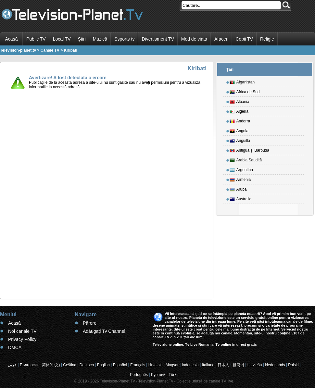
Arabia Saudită (246, 159)
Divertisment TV (158, 39)
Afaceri (221, 39)
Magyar (172, 365)
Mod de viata (194, 39)
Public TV (36, 39)
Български (29, 365)
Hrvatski (155, 365)
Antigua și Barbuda (249, 149)
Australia (241, 198)
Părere (89, 323)
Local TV (62, 39)
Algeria (239, 110)
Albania (239, 101)
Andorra (240, 120)
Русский (158, 374)
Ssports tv (124, 39)
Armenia (240, 178)
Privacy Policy (22, 339)
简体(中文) (51, 365)
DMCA (14, 347)
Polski (293, 365)
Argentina (241, 169)
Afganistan (242, 81)
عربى (12, 365)
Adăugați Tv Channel (104, 331)
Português (139, 374)
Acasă (11, 39)
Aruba (238, 188)
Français (137, 365)
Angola (239, 130)
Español (120, 365)
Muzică (100, 39)
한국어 (238, 365)
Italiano (208, 365)
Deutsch (87, 365)
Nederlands (275, 365)
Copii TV (244, 39)
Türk (172, 374)
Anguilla (240, 140)
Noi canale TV (22, 331)
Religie (267, 39)
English (103, 365)
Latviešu (254, 365)
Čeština (69, 365)
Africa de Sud (245, 91)
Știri (82, 39)
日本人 (223, 365)
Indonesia (190, 365)
